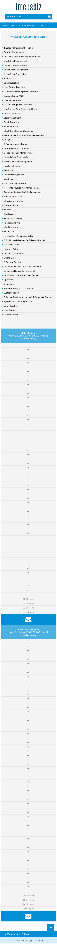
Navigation (14, 16)
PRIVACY (26, 933)
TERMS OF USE (10, 933)
